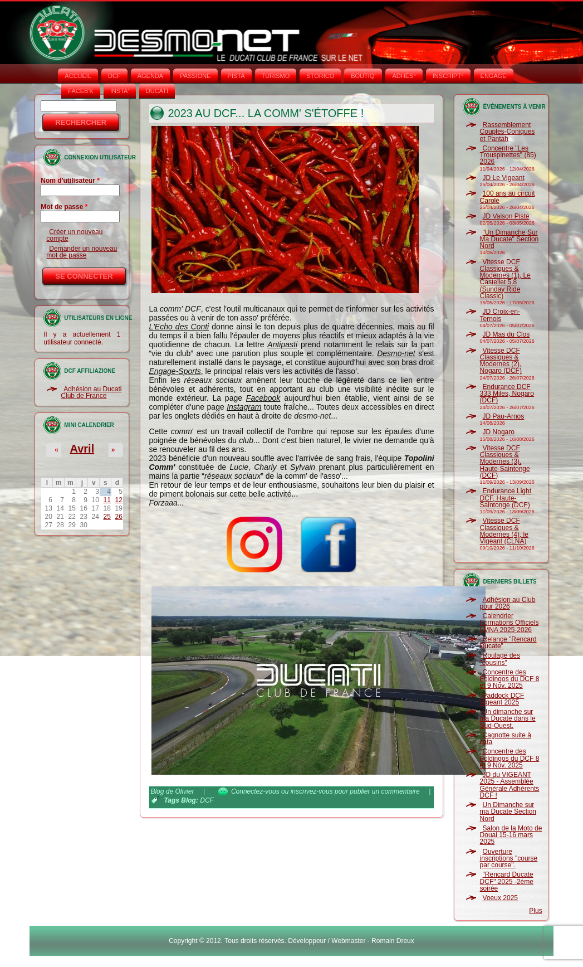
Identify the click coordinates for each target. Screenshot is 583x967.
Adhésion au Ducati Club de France (91, 392)
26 (119, 517)
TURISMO (276, 75)
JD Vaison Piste (506, 216)
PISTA (236, 75)
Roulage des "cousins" (500, 659)
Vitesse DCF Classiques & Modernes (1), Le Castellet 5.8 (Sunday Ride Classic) (505, 279)
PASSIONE (195, 75)
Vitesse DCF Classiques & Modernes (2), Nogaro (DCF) (501, 361)
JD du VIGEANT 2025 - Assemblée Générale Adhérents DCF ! (510, 785)
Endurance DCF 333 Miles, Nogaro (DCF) (507, 394)
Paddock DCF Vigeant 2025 (502, 699)
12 (119, 500)
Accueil (78, 75)
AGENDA (150, 75)
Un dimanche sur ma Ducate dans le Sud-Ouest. (508, 719)
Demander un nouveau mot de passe (81, 252)
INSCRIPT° (448, 75)
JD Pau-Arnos (504, 416)
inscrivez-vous (312, 791)
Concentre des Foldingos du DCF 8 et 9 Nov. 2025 (510, 679)
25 (106, 517)
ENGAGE (494, 75)
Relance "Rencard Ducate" (508, 642)
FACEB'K (81, 91)
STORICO (320, 75)
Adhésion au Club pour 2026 (508, 603)
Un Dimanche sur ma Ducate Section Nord (508, 812)
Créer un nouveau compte (74, 235)
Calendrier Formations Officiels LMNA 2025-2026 (509, 623)
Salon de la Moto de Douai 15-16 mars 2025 (511, 835)
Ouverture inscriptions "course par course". (509, 858)
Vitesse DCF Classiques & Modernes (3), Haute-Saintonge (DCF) (505, 461)
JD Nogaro (499, 432)
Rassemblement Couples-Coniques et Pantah (507, 132)
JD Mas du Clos (506, 334)
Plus (535, 911)
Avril (82, 449)
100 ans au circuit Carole (507, 196)
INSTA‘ (119, 91)
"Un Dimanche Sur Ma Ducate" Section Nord (509, 239)
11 (106, 500)
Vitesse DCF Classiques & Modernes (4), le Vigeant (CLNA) (504, 531)
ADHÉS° (403, 75)
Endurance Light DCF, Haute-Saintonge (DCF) (505, 498)
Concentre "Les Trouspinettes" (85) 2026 (508, 155)
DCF (114, 75)
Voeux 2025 (500, 898)
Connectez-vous (255, 791)
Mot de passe (64, 207)
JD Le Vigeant (504, 178)
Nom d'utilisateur (70, 180)
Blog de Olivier (172, 791)
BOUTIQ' (363, 75)
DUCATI (157, 91)
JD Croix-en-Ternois (500, 315)
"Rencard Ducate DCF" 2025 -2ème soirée (506, 881)
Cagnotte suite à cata (505, 738)
